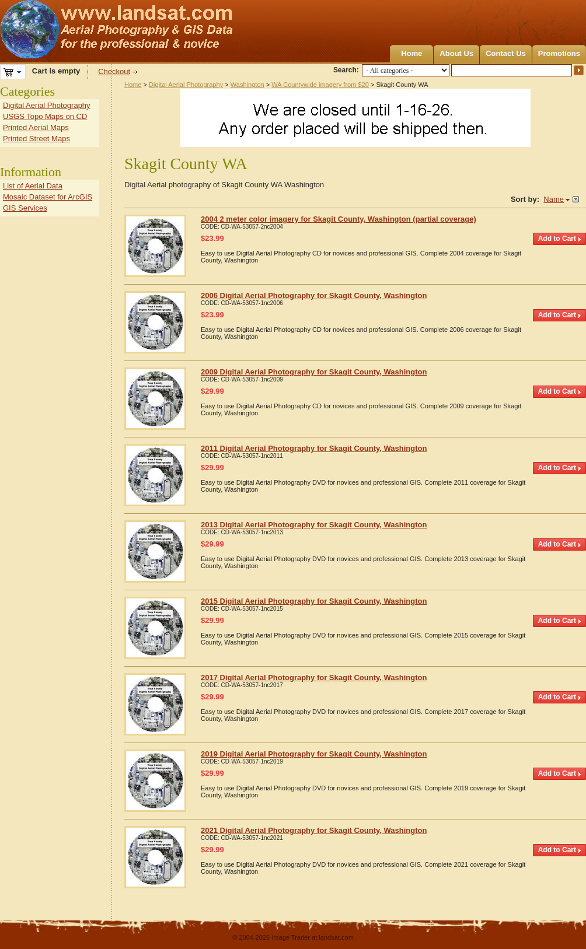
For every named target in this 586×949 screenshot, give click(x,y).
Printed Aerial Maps (36, 127)
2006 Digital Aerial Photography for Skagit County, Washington (314, 295)
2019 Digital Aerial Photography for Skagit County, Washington (314, 754)
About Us (456, 53)
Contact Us (506, 53)
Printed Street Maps (36, 138)
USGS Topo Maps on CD (45, 116)
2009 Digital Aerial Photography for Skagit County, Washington (314, 371)
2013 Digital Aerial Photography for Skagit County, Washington (314, 524)
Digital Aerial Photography (186, 84)
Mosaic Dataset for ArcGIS (47, 196)
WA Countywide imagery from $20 (320, 84)
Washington (247, 84)
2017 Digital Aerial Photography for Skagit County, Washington (314, 677)
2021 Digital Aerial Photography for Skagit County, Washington (314, 830)
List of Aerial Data (32, 185)
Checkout (114, 71)
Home (411, 53)
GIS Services (25, 208)
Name (553, 199)
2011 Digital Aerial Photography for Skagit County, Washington (314, 448)
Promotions (559, 53)
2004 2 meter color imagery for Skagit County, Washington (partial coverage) (338, 219)
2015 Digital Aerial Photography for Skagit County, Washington (314, 601)
